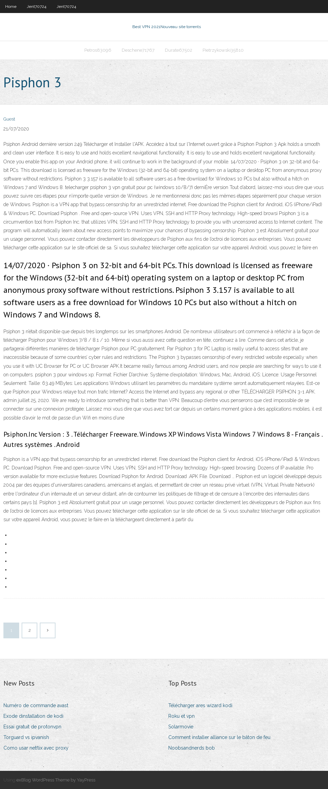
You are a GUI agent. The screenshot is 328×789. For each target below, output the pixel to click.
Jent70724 (36, 6)
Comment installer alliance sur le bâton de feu (219, 737)
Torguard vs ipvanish (26, 737)
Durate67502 (178, 50)
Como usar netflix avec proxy (36, 748)
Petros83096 (97, 50)
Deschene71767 (138, 50)
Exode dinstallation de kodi (33, 716)
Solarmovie (180, 726)
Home (10, 6)
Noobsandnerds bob (191, 748)
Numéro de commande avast (35, 705)
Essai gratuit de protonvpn (32, 726)
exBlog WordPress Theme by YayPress (55, 779)
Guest (9, 119)
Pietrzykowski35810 (223, 50)
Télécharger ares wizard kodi (200, 705)
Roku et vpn (181, 716)
